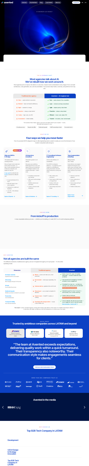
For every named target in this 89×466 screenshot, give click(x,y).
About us (58, 2)
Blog (41, 2)
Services (24, 2)
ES (85, 2)
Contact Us (76, 2)
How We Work (33, 2)
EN (82, 2)
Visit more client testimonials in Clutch (44, 367)
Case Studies (49, 2)
